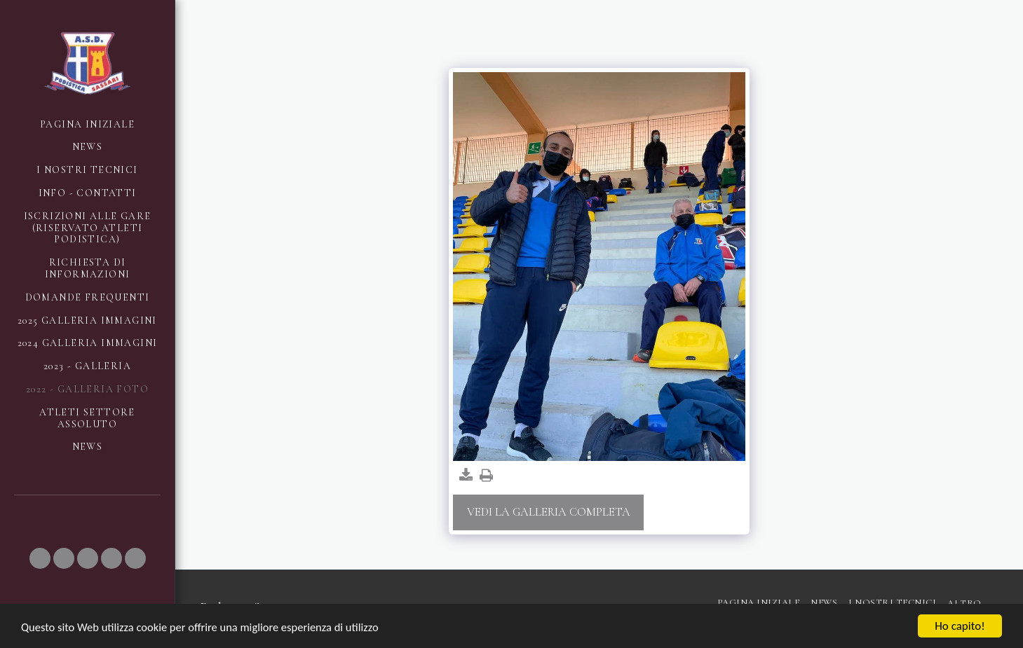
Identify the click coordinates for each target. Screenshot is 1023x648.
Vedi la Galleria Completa (548, 512)
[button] (39, 558)
